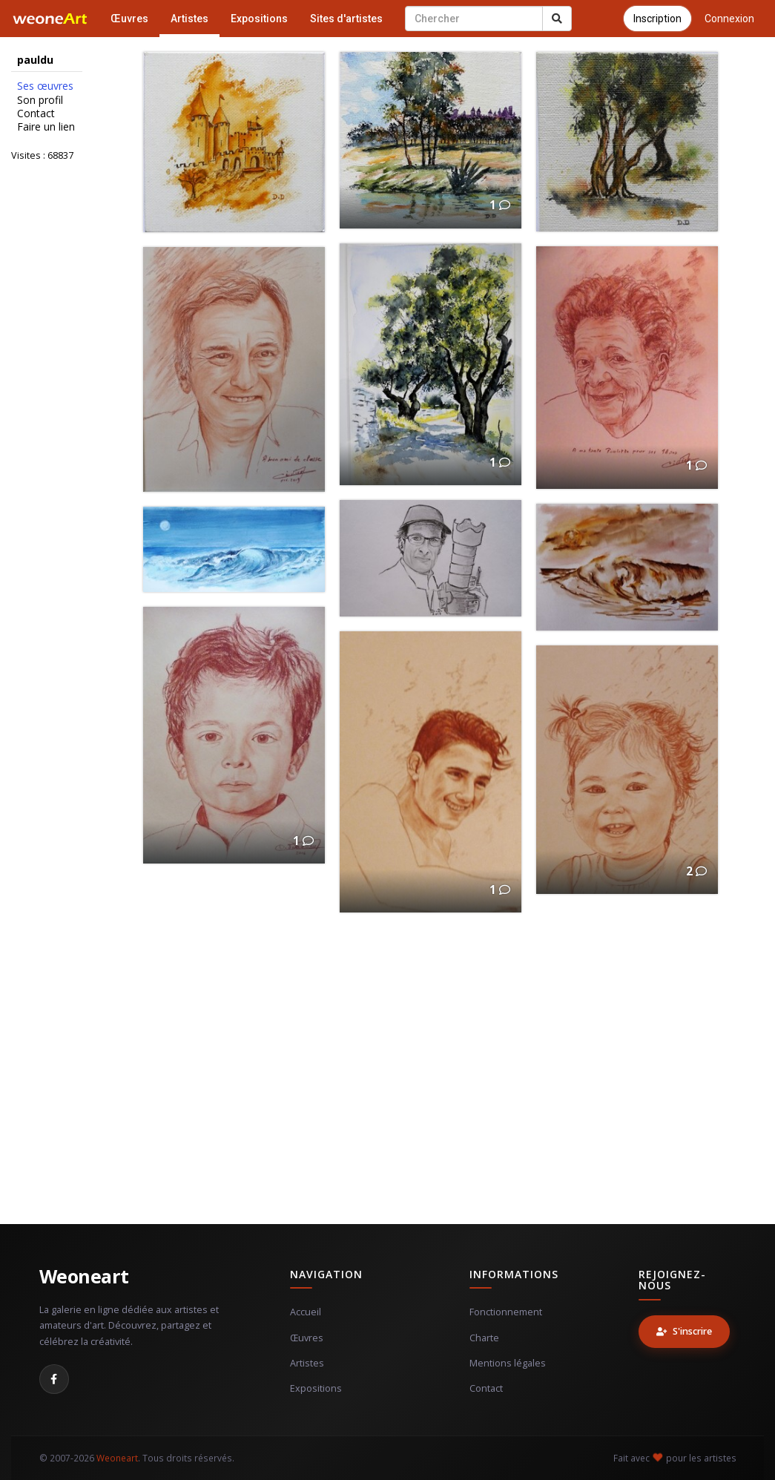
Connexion (729, 18)
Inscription (657, 18)
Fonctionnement (505, 1312)
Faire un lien (46, 127)
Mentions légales (507, 1363)
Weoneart (84, 1276)
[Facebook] (54, 1379)
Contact (36, 113)
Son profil (40, 100)
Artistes (189, 18)
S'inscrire (684, 1331)
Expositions (259, 18)
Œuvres (129, 18)
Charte (484, 1338)
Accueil (305, 1312)
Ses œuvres (45, 86)
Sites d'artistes (346, 18)
